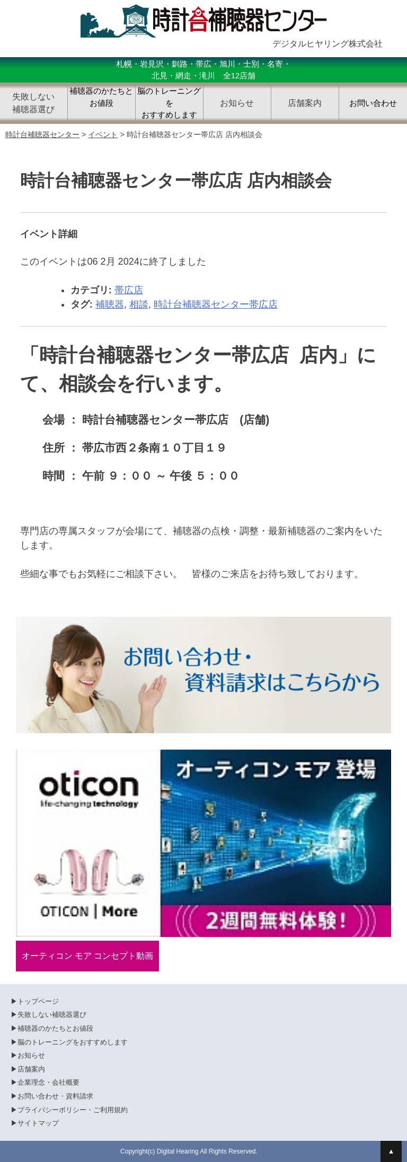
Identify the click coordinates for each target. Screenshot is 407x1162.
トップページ (38, 1001)
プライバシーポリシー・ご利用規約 (72, 1110)
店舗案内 (31, 1069)
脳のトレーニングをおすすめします (169, 103)
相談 (138, 304)
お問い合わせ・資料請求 (55, 1096)
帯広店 (128, 290)
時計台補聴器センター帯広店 (216, 304)
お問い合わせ (373, 103)
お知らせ (31, 1055)
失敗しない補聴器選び (51, 1015)
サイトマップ (38, 1123)
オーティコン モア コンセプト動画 (88, 955)
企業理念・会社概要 (48, 1082)
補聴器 (109, 304)
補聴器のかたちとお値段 (101, 97)
